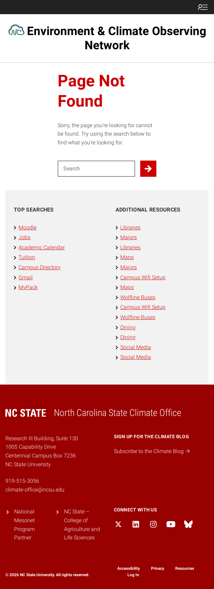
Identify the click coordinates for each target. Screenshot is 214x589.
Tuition (27, 257)
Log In (133, 574)
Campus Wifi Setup (142, 277)
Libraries (130, 227)
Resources (184, 568)
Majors (128, 237)
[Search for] (96, 169)
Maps (127, 257)
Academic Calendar (42, 247)
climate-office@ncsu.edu (34, 489)
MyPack (28, 287)
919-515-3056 (22, 481)
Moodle (27, 227)
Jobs (24, 237)
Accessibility (128, 568)
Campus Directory (40, 267)
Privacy (157, 568)
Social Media (135, 347)
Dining (127, 327)
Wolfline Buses (137, 297)
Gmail (26, 277)
